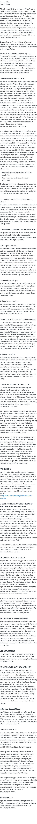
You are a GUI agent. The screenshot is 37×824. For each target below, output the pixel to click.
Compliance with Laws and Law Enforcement (17, 320)
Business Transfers (7, 354)
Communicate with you (9, 280)
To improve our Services (9, 301)
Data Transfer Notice (8, 730)
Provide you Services (8, 246)
